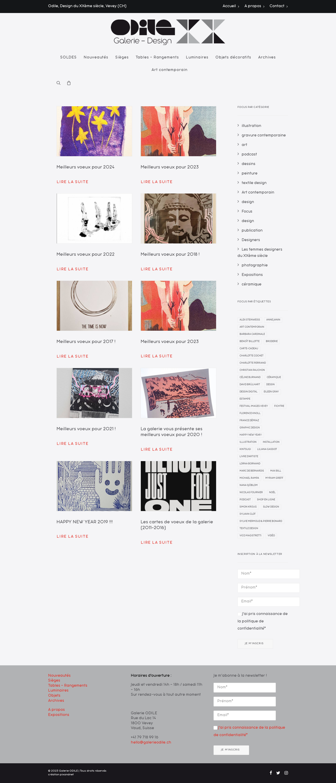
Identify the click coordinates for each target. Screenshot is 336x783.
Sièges (121, 57)
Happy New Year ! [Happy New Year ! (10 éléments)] (251, 435)
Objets (54, 696)
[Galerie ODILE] (168, 32)
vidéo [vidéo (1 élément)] (271, 535)
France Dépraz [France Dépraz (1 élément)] (249, 420)
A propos (254, 6)
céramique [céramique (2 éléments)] (274, 377)
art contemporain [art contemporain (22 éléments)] (252, 327)
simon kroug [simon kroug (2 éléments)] (248, 507)
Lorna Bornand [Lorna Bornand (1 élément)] (250, 464)
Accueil (231, 6)
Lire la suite (72, 182)
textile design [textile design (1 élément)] (249, 528)
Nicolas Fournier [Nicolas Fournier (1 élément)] (251, 492)
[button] (60, 83)
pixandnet (67, 775)
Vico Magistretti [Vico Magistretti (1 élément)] (250, 535)
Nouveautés (96, 57)
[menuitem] (232, 6)
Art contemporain (169, 70)
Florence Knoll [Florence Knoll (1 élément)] (250, 413)
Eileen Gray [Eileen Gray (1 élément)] (271, 392)
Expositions (58, 715)
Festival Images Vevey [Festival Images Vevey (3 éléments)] (254, 406)
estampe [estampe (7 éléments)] (245, 399)
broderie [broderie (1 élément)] (272, 341)
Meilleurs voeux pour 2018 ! (170, 255)
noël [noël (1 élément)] (272, 492)
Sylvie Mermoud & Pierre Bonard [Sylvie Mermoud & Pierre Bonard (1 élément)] (261, 521)
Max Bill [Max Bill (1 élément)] (275, 471)
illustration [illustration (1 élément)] (248, 442)
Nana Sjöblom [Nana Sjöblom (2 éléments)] (249, 485)
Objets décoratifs (233, 57)
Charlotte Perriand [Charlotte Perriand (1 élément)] (253, 363)
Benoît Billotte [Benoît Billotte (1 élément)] (250, 341)
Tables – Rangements (157, 57)
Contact (279, 6)
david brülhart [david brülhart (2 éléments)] (250, 384)
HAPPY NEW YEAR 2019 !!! (84, 522)
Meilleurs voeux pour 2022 (85, 255)
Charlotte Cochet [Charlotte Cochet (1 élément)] (252, 356)
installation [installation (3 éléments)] (271, 442)
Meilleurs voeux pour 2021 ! (86, 429)
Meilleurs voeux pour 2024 (85, 167)
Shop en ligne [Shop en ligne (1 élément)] (266, 499)
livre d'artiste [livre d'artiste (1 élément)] (249, 456)
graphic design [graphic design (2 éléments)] (250, 428)
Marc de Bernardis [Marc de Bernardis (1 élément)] (252, 471)
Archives (267, 57)
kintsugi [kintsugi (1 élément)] (245, 449)
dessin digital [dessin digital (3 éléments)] (248, 392)
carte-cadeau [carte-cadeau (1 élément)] (249, 348)
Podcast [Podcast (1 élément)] (245, 499)
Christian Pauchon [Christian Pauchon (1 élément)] (252, 370)
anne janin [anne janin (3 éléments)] (273, 320)
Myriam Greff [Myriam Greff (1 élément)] (274, 478)
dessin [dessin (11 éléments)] (270, 384)
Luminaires (197, 57)
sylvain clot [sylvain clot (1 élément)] (248, 514)
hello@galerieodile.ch (151, 743)
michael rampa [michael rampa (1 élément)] (249, 478)
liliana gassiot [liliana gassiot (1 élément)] (267, 449)
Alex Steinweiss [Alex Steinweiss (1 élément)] (250, 320)
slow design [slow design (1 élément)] (271, 507)
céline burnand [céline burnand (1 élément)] (250, 377)
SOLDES (68, 57)
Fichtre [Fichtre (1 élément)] (279, 406)
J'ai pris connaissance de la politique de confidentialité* (262, 621)
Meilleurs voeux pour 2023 (170, 167)
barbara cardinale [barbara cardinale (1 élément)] (252, 334)
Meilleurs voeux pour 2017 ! (85, 342)
